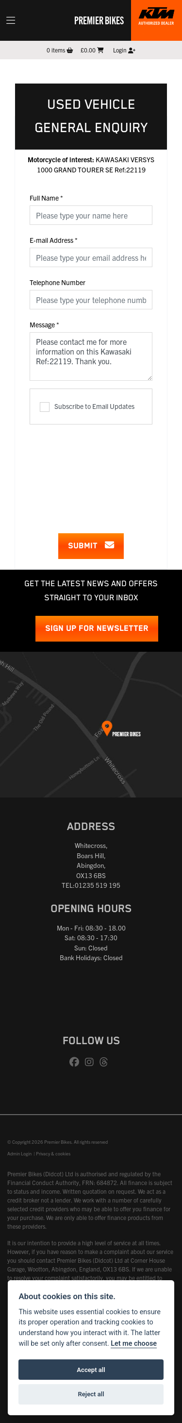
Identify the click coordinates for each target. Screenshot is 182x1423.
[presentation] (103, 472)
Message (44, 324)
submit (91, 546)
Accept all (91, 1369)
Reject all (91, 1394)
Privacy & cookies (53, 1153)
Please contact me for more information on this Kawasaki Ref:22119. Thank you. (91, 356)
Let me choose (134, 1343)
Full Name (46, 197)
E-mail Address (54, 240)
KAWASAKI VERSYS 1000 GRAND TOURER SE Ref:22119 (91, 164)
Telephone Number (57, 282)
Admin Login (19, 1153)
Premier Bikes (99, 20)
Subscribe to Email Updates (87, 407)
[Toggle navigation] (10, 20)
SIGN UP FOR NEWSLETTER (97, 628)
